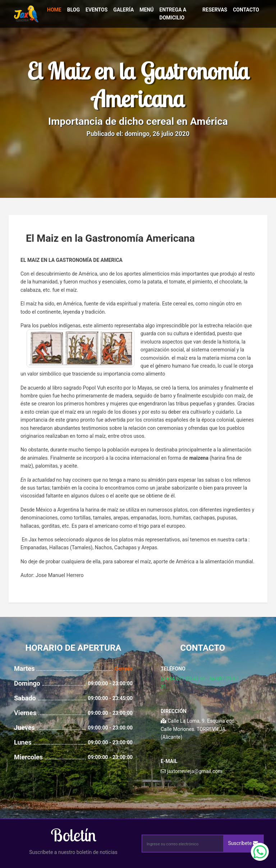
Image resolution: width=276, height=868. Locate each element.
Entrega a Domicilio (173, 14)
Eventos (96, 10)
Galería (123, 10)
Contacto (246, 10)
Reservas (214, 10)
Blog (73, 10)
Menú (146, 10)
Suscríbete (243, 843)
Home (54, 10)
